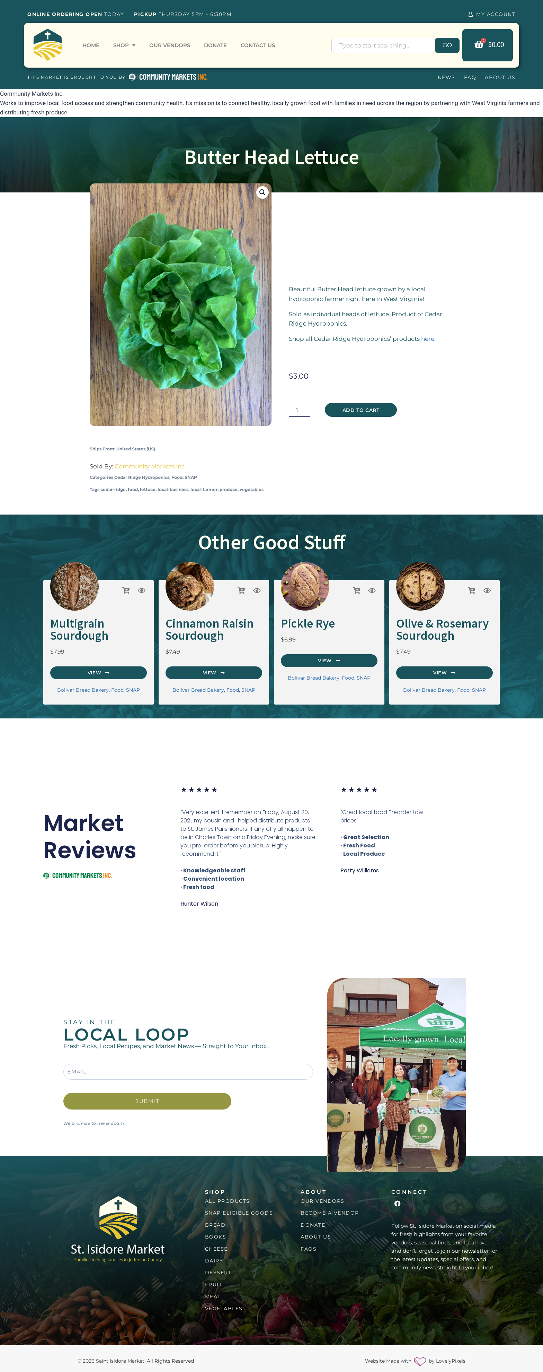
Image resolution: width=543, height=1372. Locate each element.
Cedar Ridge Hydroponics (141, 477)
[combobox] (383, 45)
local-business (173, 489)
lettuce (147, 489)
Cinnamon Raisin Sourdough (200, 627)
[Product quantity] (299, 410)
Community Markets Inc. (150, 466)
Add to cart (361, 410)
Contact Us (258, 45)
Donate (215, 45)
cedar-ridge (113, 489)
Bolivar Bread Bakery (83, 676)
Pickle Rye (302, 622)
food (133, 489)
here (427, 338)
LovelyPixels (450, 1356)
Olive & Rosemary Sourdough (432, 627)
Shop (124, 45)
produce (229, 489)
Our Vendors (169, 45)
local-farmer (203, 489)
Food (177, 477)
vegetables (252, 489)
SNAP (191, 477)
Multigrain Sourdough (95, 622)
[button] (262, 192)
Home (90, 45)
